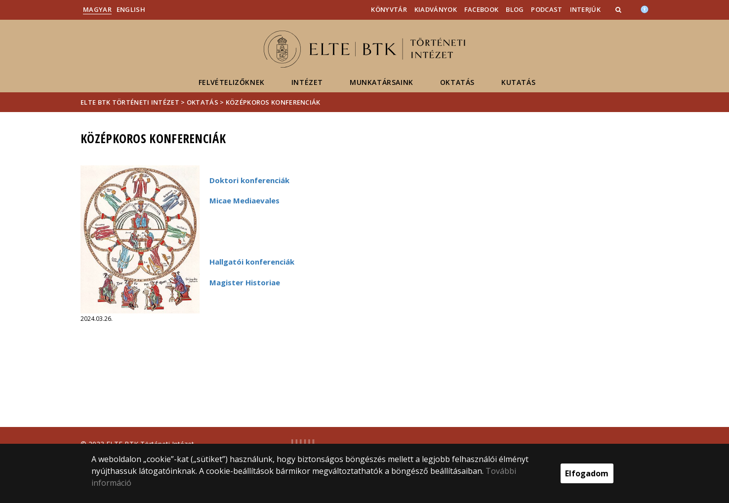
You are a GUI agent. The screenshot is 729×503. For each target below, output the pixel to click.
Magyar (97, 9)
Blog (515, 9)
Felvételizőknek (232, 82)
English (131, 9)
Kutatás (518, 82)
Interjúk (585, 9)
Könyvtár (388, 9)
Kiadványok (435, 9)
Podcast (546, 9)
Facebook (481, 9)
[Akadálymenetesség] (644, 8)
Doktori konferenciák (249, 180)
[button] (619, 9)
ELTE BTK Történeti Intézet (130, 102)
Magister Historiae (244, 282)
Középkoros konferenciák (273, 102)
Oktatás (457, 82)
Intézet (307, 82)
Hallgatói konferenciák (251, 262)
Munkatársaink (381, 82)
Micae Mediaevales (244, 200)
